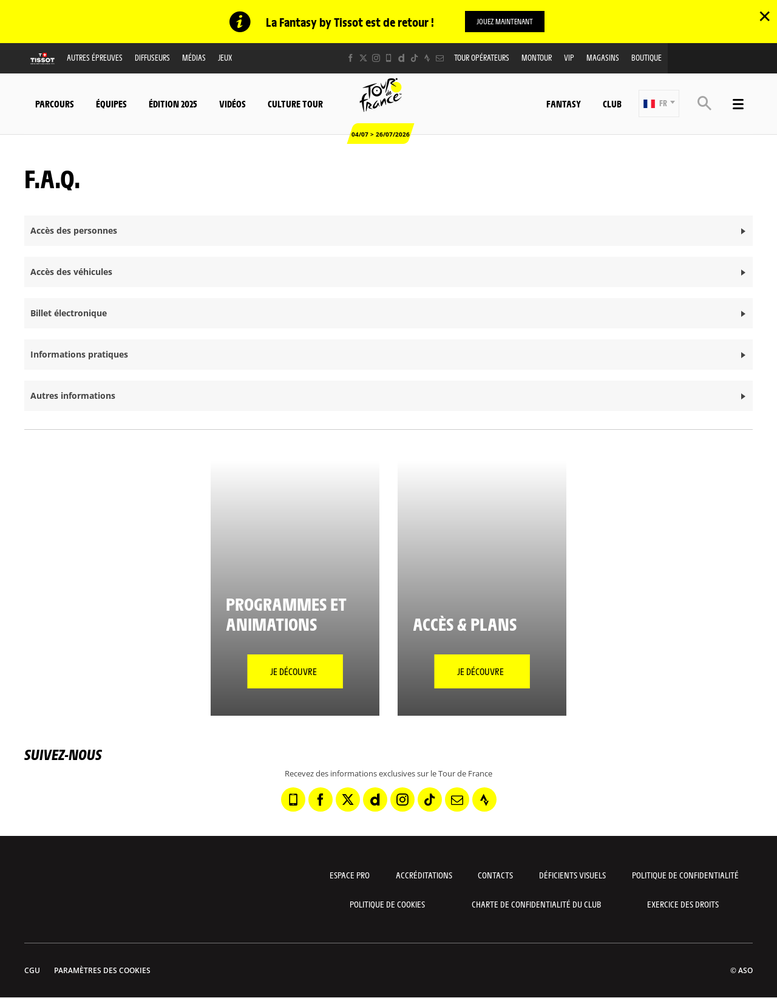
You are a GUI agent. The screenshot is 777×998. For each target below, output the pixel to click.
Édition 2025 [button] (173, 103)
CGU (32, 971)
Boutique (646, 58)
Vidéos (232, 103)
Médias (194, 58)
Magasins (602, 58)
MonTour (536, 58)
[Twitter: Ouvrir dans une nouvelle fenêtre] (363, 58)
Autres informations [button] (72, 396)
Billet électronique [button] (68, 313)
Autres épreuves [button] (95, 58)
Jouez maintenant (505, 21)
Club (612, 103)
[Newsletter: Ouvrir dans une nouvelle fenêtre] (439, 58)
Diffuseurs (152, 58)
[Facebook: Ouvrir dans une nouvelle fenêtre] (350, 58)
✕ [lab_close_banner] (765, 15)
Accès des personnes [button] (73, 231)
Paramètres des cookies (102, 971)
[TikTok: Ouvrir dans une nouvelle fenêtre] (414, 58)
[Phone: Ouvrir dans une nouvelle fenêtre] (388, 58)
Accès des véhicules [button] (71, 272)
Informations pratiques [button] (79, 355)
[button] (659, 104)
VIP (569, 58)
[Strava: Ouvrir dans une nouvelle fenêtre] (427, 58)
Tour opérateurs (481, 58)
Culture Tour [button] (295, 103)
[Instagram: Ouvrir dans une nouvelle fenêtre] (376, 58)
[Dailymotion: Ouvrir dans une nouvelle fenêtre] (401, 58)
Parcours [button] (54, 103)
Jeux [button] (225, 58)
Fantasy (563, 103)
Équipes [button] (111, 103)
